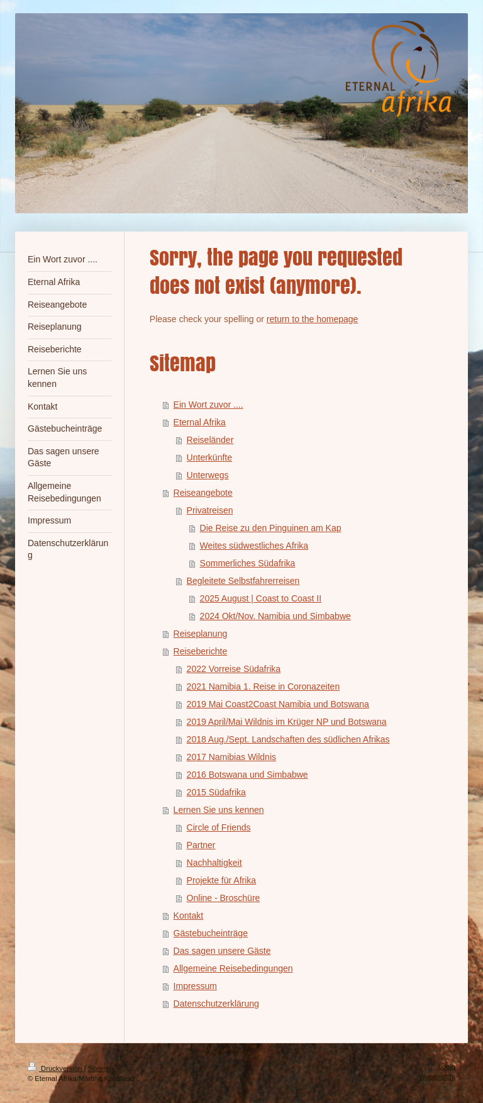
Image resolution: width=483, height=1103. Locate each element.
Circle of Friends (219, 827)
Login (446, 1066)
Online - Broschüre (223, 898)
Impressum (195, 986)
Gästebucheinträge (211, 933)
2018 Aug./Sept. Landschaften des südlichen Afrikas (288, 739)
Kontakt (188, 915)
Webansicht (437, 1076)
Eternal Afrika (200, 422)
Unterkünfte (209, 457)
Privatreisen (210, 510)
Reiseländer (210, 440)
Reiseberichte (201, 651)
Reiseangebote (203, 493)
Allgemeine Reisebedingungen (233, 968)
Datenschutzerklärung (216, 1004)
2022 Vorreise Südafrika (233, 669)
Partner (201, 845)
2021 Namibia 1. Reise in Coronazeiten (263, 686)
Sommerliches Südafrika (248, 563)
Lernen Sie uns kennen (219, 810)
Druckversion (56, 1068)
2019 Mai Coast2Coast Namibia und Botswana (278, 704)
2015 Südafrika (216, 792)
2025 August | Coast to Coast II (261, 598)
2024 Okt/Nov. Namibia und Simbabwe (275, 616)
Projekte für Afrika (222, 880)
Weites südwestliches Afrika (254, 545)
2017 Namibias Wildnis (231, 757)
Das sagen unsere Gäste (222, 951)
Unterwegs (208, 475)
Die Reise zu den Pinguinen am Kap (270, 528)
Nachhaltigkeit (214, 863)
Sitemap (101, 1068)
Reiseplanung (201, 634)
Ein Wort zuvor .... (208, 405)
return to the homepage (312, 319)
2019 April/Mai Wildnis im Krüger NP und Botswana (287, 722)
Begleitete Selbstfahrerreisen (243, 581)
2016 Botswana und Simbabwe (247, 775)
